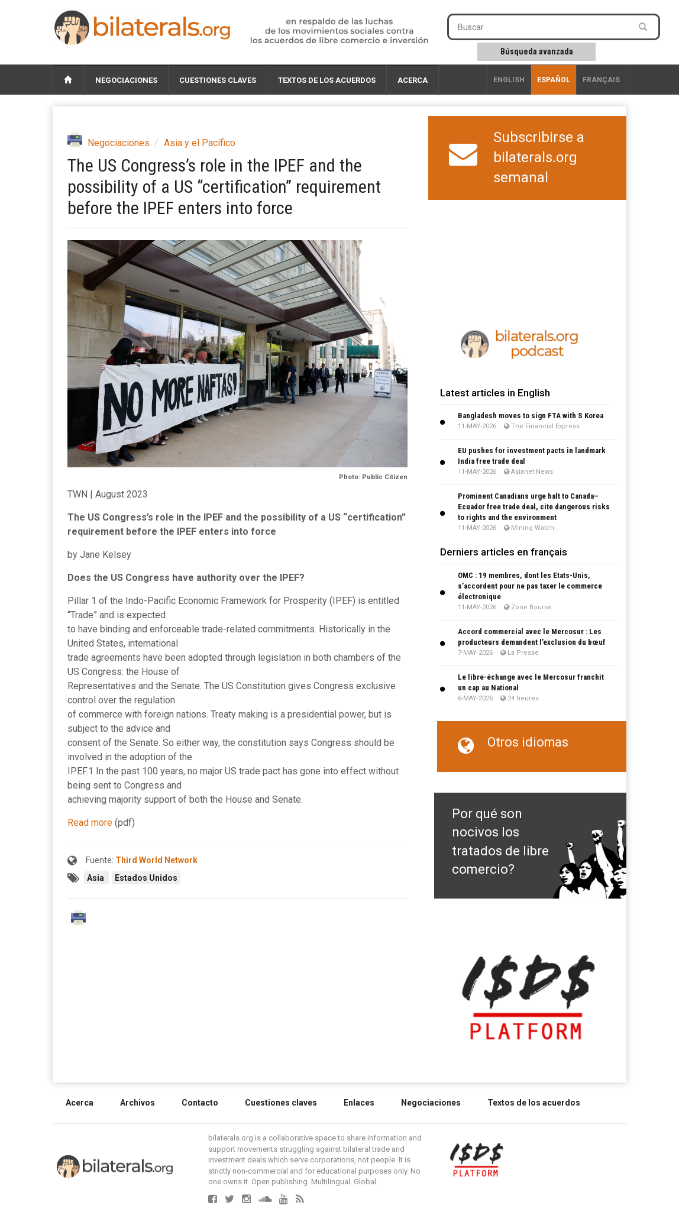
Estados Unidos (146, 878)
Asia (96, 878)
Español (553, 80)
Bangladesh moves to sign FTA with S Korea (530, 415)
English (509, 80)
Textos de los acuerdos (327, 80)
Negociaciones (126, 80)
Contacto (200, 1102)
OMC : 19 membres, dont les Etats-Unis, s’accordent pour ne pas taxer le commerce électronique (530, 586)
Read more (89, 822)
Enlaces (359, 1102)
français (601, 80)
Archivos (137, 1102)
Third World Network (156, 860)
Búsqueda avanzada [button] (536, 51)
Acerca (412, 80)
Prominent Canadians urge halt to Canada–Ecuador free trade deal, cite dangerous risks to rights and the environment (534, 507)
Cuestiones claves (217, 80)
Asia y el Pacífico (199, 142)
